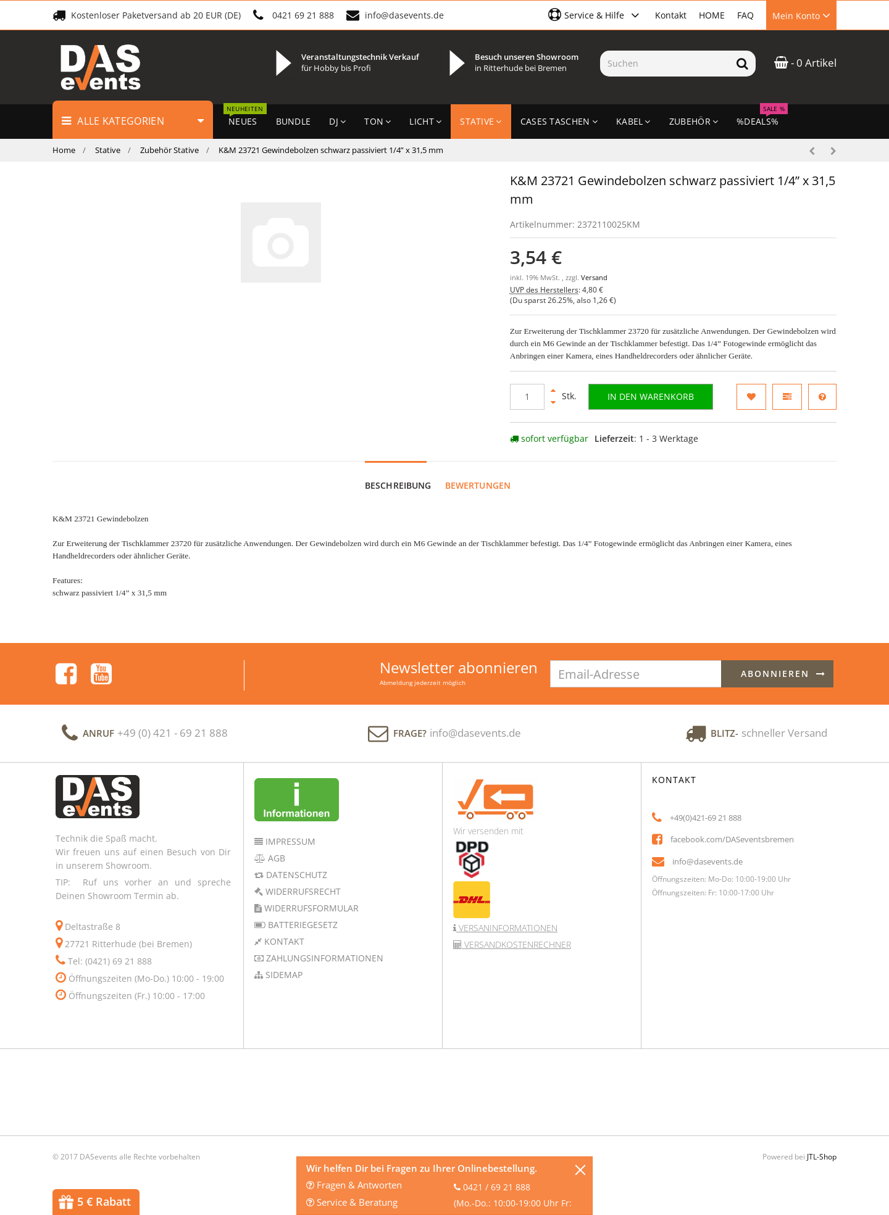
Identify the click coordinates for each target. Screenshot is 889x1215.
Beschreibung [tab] (398, 485)
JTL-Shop (822, 1156)
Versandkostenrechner (516, 944)
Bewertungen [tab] (478, 485)
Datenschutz (295, 875)
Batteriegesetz (301, 925)
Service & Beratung (352, 1202)
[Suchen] (664, 64)
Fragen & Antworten (354, 1184)
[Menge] (527, 397)
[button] (595, 14)
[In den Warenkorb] (650, 397)
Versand (594, 277)
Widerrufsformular (310, 908)
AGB (275, 858)
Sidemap (283, 975)
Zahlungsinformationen (323, 958)
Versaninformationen (506, 928)
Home (63, 150)
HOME (712, 15)
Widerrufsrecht (302, 891)
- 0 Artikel (805, 63)
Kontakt (671, 15)
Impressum (289, 841)
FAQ (745, 15)
